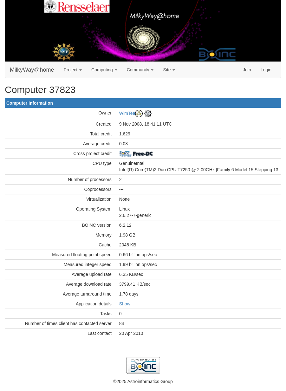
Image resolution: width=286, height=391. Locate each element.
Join (247, 69)
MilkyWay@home (32, 70)
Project (73, 69)
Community (140, 69)
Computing (104, 69)
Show (124, 303)
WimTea (127, 112)
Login (266, 69)
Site (169, 69)
